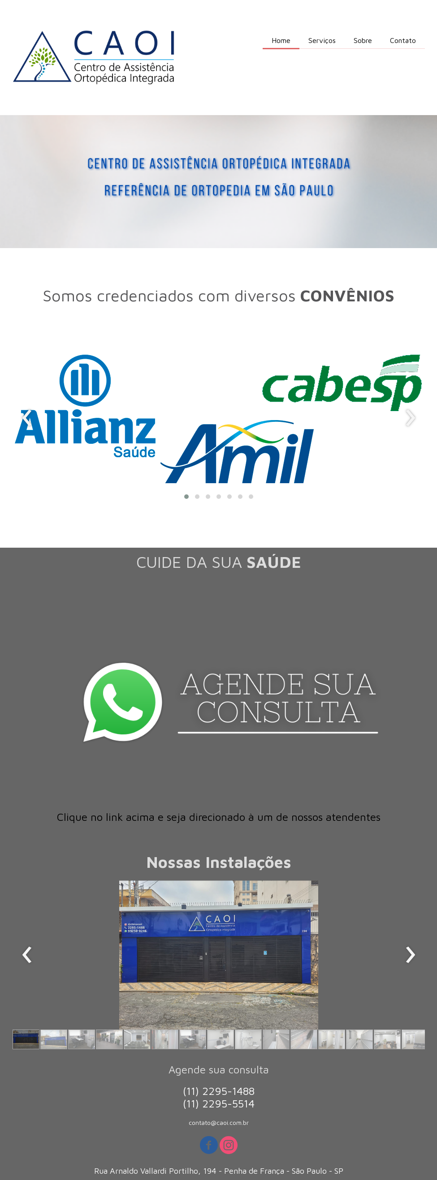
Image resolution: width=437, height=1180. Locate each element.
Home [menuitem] (281, 40)
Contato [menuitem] (403, 40)
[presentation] (27, 418)
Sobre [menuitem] (363, 40)
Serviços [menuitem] (322, 40)
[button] (186, 496)
